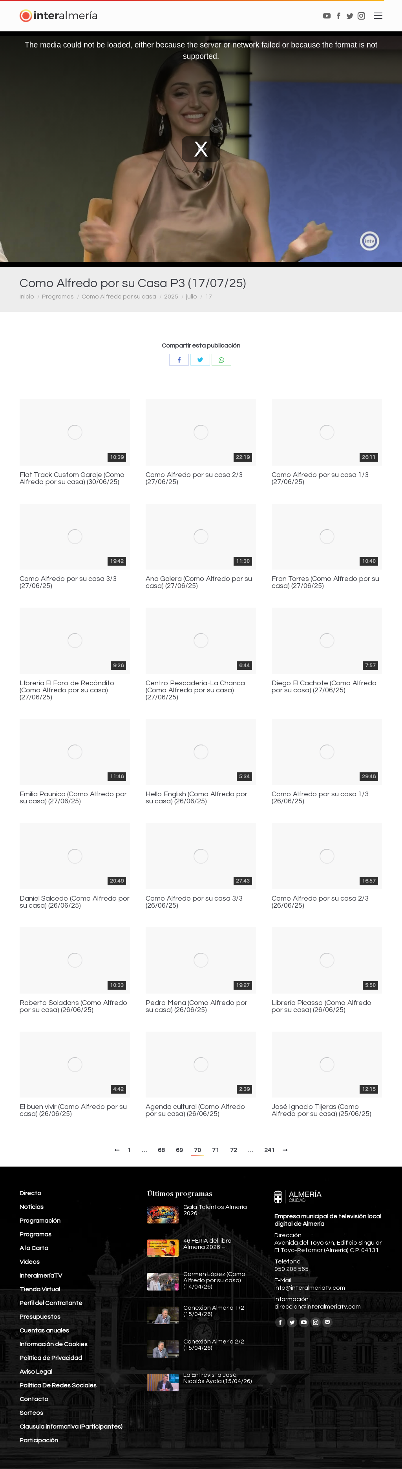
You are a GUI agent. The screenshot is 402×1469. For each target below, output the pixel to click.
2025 (171, 296)
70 (197, 1150)
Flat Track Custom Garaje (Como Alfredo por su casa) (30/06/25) (72, 478)
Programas (58, 296)
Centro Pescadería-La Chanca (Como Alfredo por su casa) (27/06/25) (195, 690)
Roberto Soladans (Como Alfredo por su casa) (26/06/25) (74, 1006)
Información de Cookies (54, 1344)
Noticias (32, 1207)
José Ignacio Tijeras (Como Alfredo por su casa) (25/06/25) (321, 1110)
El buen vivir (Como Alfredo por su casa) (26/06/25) (73, 1110)
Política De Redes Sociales (58, 1385)
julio (191, 296)
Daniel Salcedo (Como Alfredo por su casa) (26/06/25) (75, 902)
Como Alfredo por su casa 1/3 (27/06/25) (320, 478)
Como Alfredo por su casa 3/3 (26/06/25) (194, 902)
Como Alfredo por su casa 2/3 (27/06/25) (194, 478)
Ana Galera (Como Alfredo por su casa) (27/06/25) (199, 582)
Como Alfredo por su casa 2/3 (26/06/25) (320, 902)
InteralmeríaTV (41, 1275)
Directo (30, 1193)
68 (161, 1150)
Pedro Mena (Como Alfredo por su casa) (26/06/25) (196, 1006)
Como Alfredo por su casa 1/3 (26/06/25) (320, 798)
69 (179, 1150)
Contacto (34, 1399)
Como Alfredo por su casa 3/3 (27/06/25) (68, 582)
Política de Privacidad (51, 1358)
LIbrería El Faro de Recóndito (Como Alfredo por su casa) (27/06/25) (67, 690)
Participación (39, 1440)
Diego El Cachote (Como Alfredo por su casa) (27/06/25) (324, 687)
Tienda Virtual (40, 1289)
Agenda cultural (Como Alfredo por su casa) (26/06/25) (195, 1110)
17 (208, 296)
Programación (40, 1221)
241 (269, 1150)
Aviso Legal (36, 1372)
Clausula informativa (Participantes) (71, 1426)
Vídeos (30, 1262)
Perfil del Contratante (51, 1303)
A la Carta (34, 1248)
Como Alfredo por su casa (119, 296)
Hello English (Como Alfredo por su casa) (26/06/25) (196, 798)
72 (233, 1150)
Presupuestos (40, 1317)
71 (215, 1150)
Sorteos (31, 1413)
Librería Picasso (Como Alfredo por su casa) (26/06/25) (322, 1006)
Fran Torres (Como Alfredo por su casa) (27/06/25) (325, 582)
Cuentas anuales (44, 1330)
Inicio (27, 296)
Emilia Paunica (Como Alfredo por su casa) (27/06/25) (73, 798)
